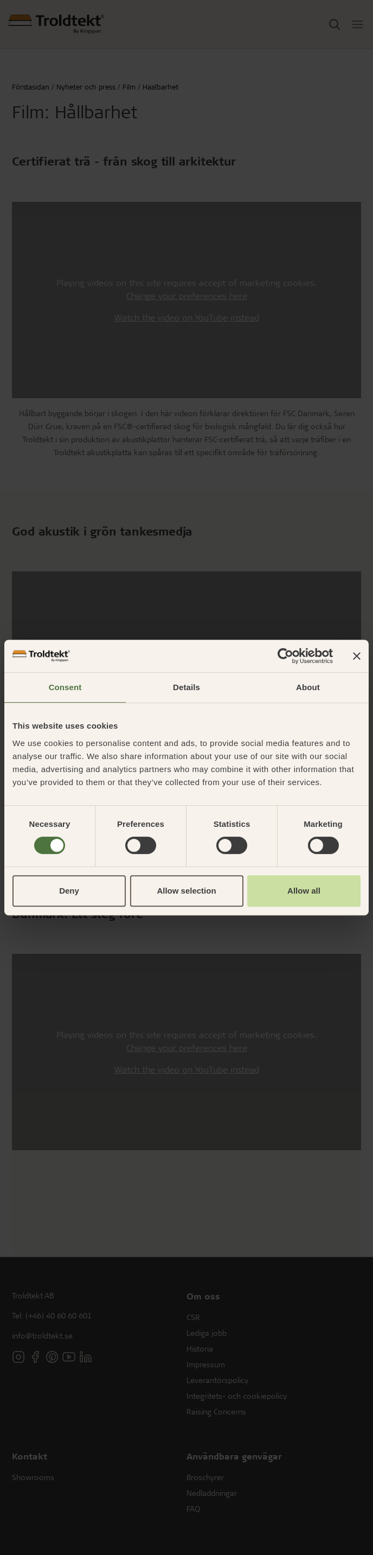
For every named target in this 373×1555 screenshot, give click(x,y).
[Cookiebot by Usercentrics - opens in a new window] (285, 656)
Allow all (303, 890)
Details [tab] (186, 687)
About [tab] (308, 687)
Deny (69, 890)
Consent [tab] (65, 687)
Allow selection (186, 890)
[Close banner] (357, 656)
